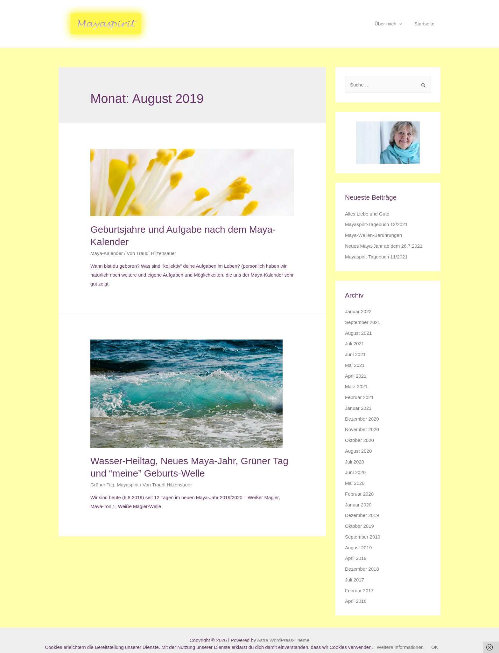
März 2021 (356, 386)
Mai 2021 (355, 365)
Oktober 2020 (359, 440)
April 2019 (356, 558)
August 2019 (358, 547)
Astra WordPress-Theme (283, 640)
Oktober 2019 (359, 526)
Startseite (426, 23)
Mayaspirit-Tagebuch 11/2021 (376, 256)
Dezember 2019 (362, 515)
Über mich (392, 24)
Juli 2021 (354, 343)
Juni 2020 (355, 472)
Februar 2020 (359, 494)
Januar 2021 (358, 408)
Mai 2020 (355, 483)
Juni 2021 (355, 354)
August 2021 (358, 333)
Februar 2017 (359, 590)
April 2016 (356, 601)
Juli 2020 (354, 461)
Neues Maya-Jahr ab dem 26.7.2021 (383, 246)
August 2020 (358, 451)
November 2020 (362, 429)
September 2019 (362, 537)
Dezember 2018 (362, 569)
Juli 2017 (354, 579)
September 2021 (362, 322)
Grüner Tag (102, 484)
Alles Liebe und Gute (367, 214)
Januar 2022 (358, 311)
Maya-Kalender (106, 253)
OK (434, 647)
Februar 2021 (359, 397)
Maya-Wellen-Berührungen (373, 235)
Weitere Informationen (400, 647)
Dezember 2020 (362, 419)
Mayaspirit (127, 484)
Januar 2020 (358, 504)
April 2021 (356, 376)
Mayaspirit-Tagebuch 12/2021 (376, 224)
